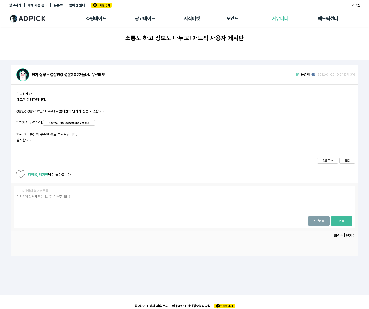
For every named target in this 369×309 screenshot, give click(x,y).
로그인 (355, 5)
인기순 (350, 235)
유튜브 (58, 5)
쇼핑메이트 (96, 19)
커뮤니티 (280, 19)
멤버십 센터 (77, 5)
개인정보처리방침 (199, 306)
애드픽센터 (328, 19)
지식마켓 (192, 19)
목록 (347, 161)
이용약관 (177, 306)
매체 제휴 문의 (37, 5)
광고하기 (15, 5)
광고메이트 (145, 19)
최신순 (338, 235)
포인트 (232, 19)
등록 (341, 221)
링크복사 (328, 160)
